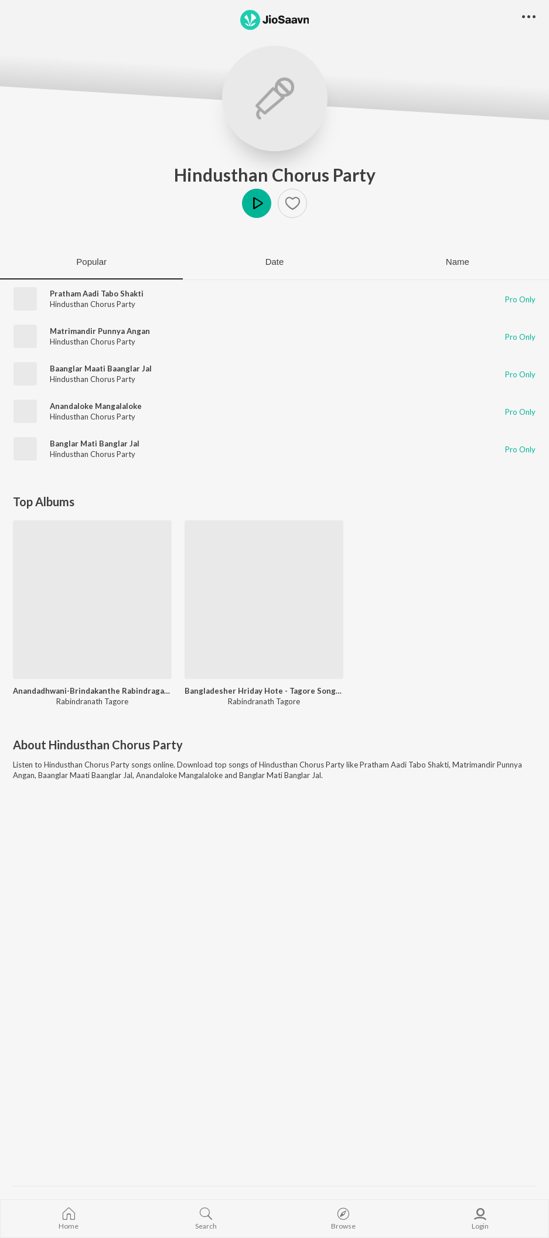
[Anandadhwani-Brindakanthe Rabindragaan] (92, 599)
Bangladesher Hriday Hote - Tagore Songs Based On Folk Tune (264, 690)
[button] (292, 203)
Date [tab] (274, 262)
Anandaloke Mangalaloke (96, 406)
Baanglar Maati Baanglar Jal (101, 368)
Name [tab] (457, 262)
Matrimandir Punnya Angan (100, 331)
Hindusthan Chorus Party (275, 174)
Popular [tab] (91, 262)
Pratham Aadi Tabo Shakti (97, 293)
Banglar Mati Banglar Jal (94, 443)
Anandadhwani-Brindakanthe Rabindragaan (92, 690)
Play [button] (256, 203)
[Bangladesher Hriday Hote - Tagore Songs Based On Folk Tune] (264, 599)
